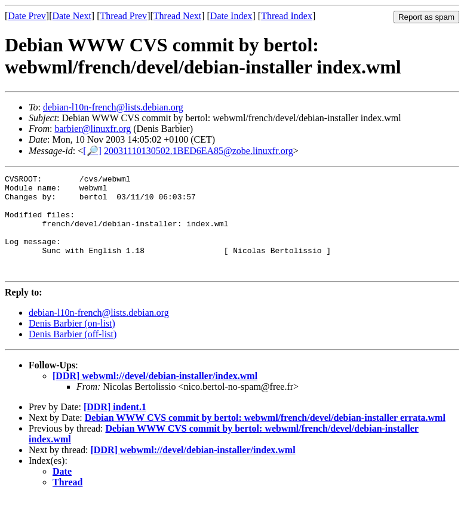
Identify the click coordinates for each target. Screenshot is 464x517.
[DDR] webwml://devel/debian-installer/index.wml (155, 395)
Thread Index (286, 16)
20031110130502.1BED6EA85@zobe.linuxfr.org (198, 151)
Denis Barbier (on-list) (72, 343)
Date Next (72, 16)
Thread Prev (123, 16)
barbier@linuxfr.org (92, 129)
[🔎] (92, 151)
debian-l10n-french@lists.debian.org (113, 107)
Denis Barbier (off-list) (72, 354)
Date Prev (27, 16)
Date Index (231, 16)
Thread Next (177, 16)
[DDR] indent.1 (115, 426)
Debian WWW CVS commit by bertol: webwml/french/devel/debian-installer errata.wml (265, 437)
